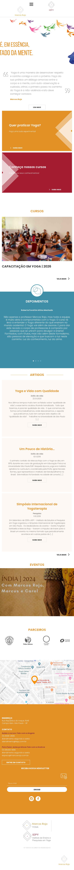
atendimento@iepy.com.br (14, 741)
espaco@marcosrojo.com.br (15, 755)
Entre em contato (15, 762)
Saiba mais (16, 148)
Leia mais (37, 107)
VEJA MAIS (61, 279)
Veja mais (61, 555)
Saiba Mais (35, 425)
